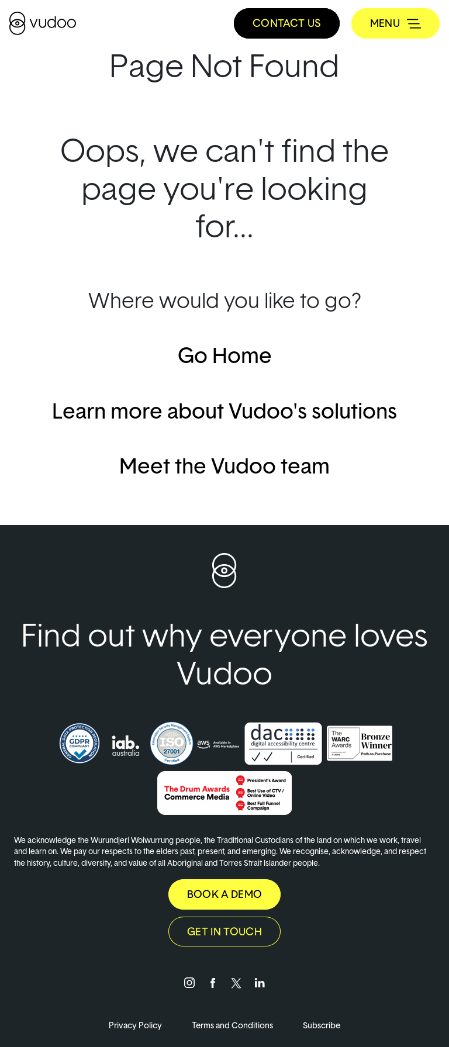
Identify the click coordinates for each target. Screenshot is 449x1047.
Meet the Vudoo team (224, 465)
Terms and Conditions (233, 1025)
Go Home (225, 354)
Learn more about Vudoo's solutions (224, 410)
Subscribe (321, 1025)
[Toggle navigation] (395, 23)
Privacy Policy (136, 1025)
